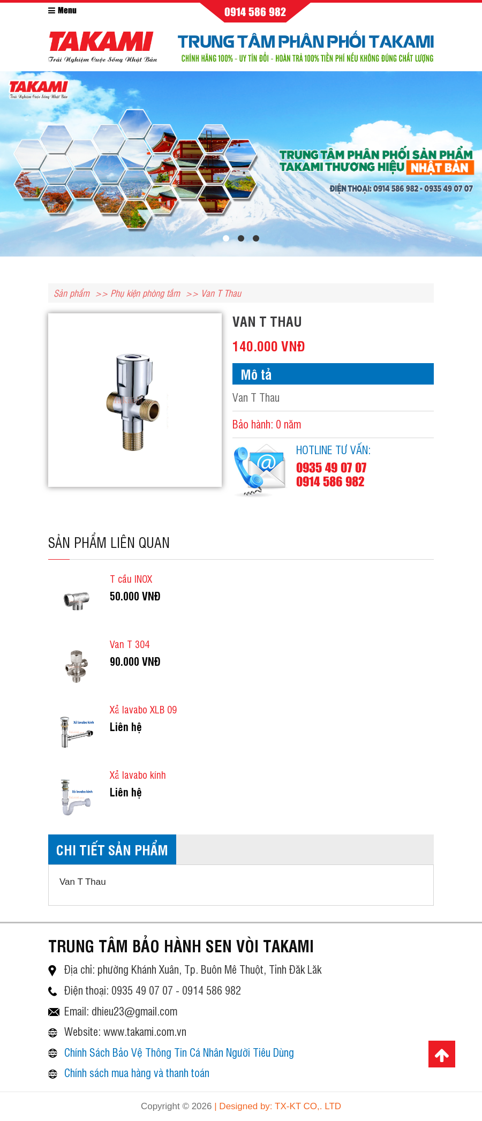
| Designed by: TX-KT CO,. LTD (277, 1106)
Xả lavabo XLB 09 (143, 709)
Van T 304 (129, 643)
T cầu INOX (131, 578)
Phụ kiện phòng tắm (145, 293)
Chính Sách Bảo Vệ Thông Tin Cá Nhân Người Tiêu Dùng (179, 1052)
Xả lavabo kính (138, 774)
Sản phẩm (71, 293)
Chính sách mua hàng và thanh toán (136, 1072)
